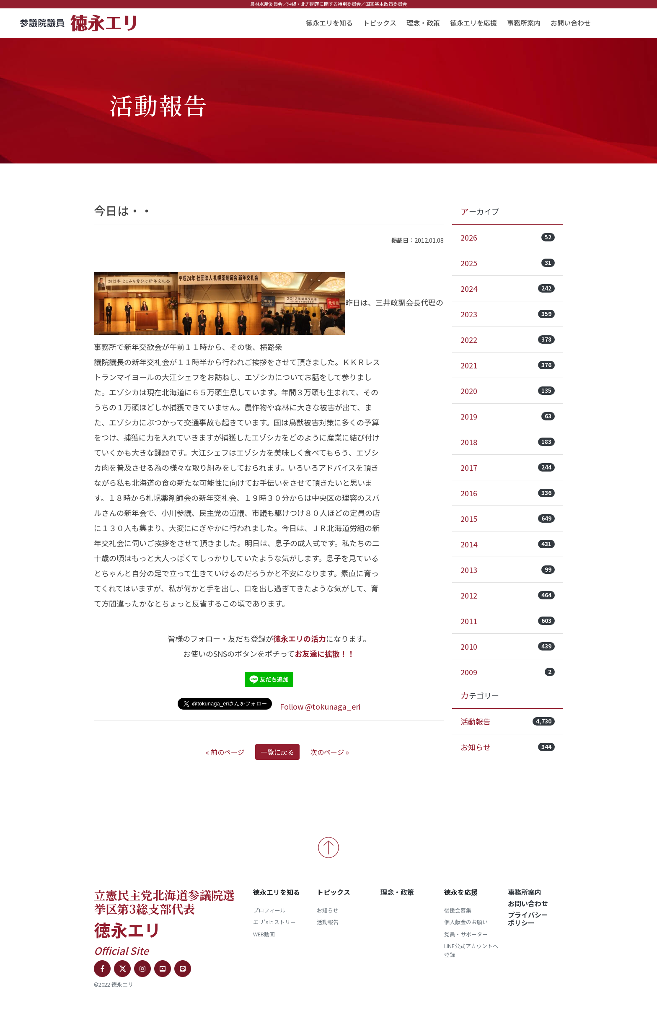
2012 (507, 595)
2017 (507, 467)
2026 (507, 237)
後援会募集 (457, 910)
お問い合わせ (571, 23)
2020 (507, 390)
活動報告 (507, 721)
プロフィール (269, 910)
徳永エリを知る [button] (329, 23)
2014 (507, 544)
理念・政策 (423, 23)
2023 (507, 313)
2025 (507, 262)
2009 (507, 671)
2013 (507, 569)
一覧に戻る (277, 752)
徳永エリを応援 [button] (473, 23)
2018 (507, 441)
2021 (507, 365)
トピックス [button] (379, 23)
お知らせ (507, 746)
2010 (507, 646)
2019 (507, 416)
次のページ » (329, 752)
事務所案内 (524, 23)
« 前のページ (225, 752)
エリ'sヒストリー (274, 922)
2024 (507, 288)
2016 (507, 492)
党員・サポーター (466, 934)
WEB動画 (264, 934)
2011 (507, 620)
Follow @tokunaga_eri (320, 706)
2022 (507, 339)
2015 (507, 518)
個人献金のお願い (466, 922)
